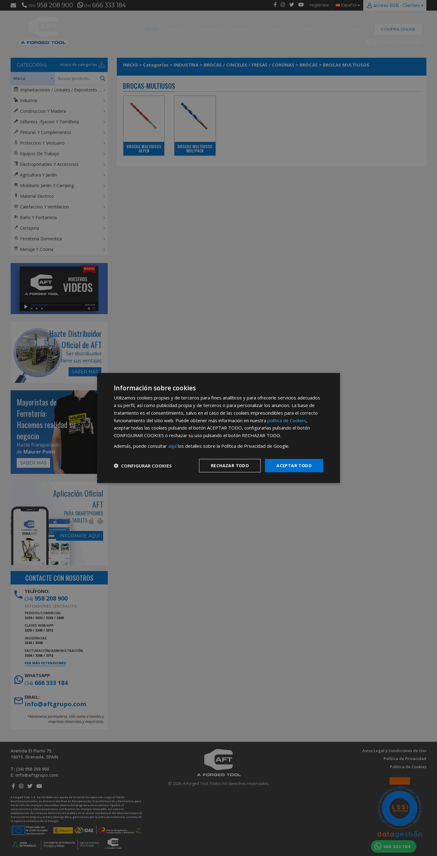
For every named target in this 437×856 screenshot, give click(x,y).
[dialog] (218, 428)
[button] (143, 465)
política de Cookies (286, 420)
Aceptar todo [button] (294, 465)
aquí (172, 446)
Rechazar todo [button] (230, 465)
